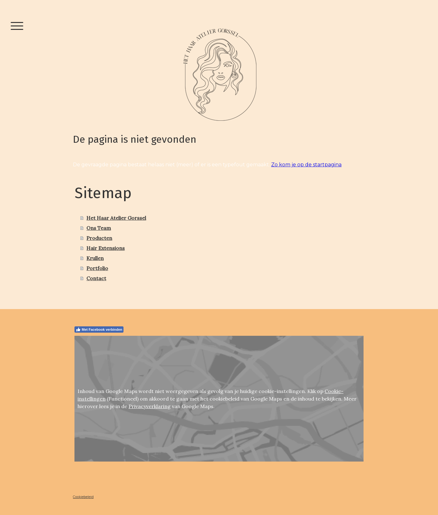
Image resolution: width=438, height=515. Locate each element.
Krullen (95, 258)
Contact (96, 278)
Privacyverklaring (150, 406)
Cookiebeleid (83, 497)
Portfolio (97, 268)
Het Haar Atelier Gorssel (116, 218)
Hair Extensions (105, 248)
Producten (99, 238)
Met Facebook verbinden (99, 329)
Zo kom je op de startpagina (306, 165)
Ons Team (98, 228)
